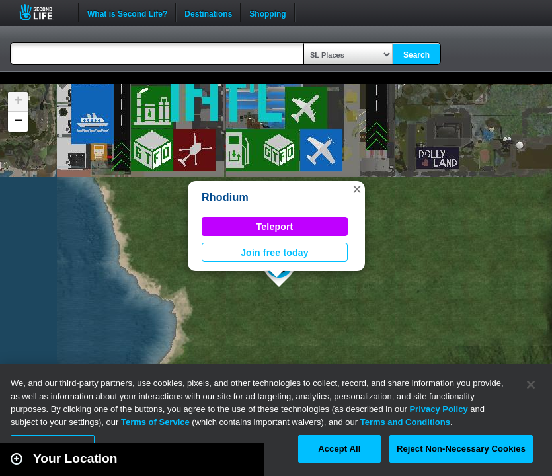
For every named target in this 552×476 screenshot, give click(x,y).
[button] (357, 189)
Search (416, 55)
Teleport (275, 226)
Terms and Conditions (405, 422)
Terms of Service (155, 422)
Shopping (267, 12)
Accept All (339, 449)
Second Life (43, 12)
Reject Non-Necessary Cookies (461, 449)
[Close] (530, 384)
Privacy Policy (438, 409)
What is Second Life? (127, 12)
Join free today (275, 252)
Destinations (208, 12)
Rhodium (225, 197)
